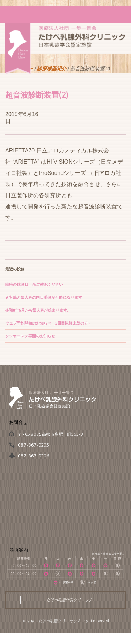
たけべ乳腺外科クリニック (69, 600)
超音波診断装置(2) (36, 94)
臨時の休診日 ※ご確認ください (34, 284)
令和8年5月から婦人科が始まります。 (38, 310)
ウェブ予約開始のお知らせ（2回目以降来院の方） (48, 323)
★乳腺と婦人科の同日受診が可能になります (43, 297)
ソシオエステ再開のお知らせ (30, 336)
